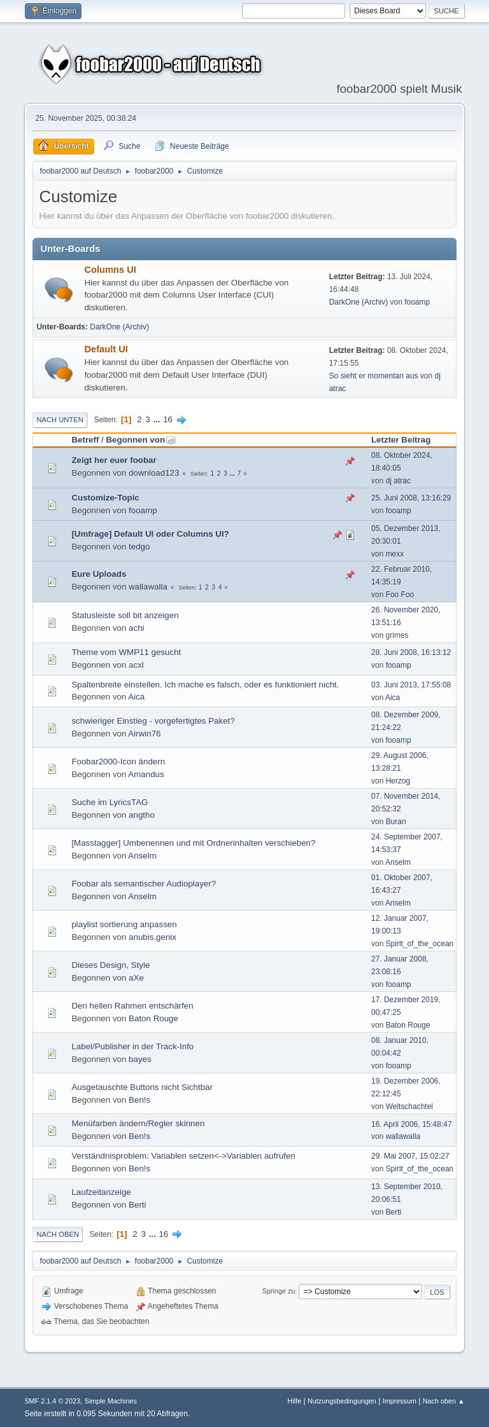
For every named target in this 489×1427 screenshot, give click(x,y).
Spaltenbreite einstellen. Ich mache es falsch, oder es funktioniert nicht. (205, 684)
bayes (140, 1059)
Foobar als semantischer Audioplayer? (143, 883)
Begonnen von (141, 440)
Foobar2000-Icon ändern (118, 761)
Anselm (142, 855)
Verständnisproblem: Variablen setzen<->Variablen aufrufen (183, 1156)
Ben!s (139, 1100)
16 (168, 419)
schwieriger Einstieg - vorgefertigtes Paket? (152, 721)
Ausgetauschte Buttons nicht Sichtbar (142, 1087)
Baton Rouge (153, 1018)
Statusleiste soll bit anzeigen (124, 615)
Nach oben (57, 1234)
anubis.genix (152, 937)
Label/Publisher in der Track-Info (132, 1046)
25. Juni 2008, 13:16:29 (411, 497)
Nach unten (59, 420)
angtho (142, 815)
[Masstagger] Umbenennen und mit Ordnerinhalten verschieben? (193, 843)
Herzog (398, 780)
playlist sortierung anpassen (123, 924)
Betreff (85, 440)
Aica (136, 696)
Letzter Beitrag (400, 440)
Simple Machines (111, 1401)
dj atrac (398, 480)
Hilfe (295, 1401)
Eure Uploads (98, 574)
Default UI (105, 349)
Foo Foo (400, 594)
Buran (396, 821)
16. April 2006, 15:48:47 (411, 1124)
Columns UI (110, 270)
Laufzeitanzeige (101, 1192)
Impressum (399, 1401)
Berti (137, 1205)
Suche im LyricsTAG (109, 802)
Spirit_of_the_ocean (420, 943)
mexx (395, 553)
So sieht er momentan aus (373, 375)
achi (136, 628)
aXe (136, 977)
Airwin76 (144, 733)
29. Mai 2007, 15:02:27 (410, 1156)
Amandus (146, 774)
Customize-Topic (105, 497)
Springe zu (278, 1291)
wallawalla (148, 586)
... (157, 419)
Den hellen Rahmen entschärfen (132, 1005)
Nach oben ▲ (444, 1401)
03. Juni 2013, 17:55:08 (411, 684)
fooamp (417, 302)
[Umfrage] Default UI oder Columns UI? (150, 534)
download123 (154, 473)
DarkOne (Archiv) (358, 302)
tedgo (139, 546)
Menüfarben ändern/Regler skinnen (137, 1123)
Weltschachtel (409, 1106)
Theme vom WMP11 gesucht (126, 652)
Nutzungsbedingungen (342, 1401)
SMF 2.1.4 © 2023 (52, 1401)
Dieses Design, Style (110, 965)
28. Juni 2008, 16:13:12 (411, 652)
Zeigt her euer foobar (113, 460)
